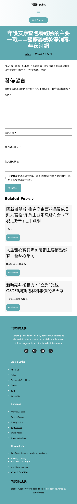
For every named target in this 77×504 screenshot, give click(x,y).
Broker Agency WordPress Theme (28, 488)
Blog (13, 390)
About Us (15, 369)
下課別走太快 (38, 5)
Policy (13, 375)
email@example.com (19, 466)
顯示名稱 (10, 133)
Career (14, 385)
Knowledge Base (18, 411)
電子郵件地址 (13, 147)
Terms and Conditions (20, 380)
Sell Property (38, 20)
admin (28, 54)
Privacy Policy (17, 422)
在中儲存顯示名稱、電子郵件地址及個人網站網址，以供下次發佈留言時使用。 (39, 177)
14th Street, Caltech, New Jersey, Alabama (29, 453)
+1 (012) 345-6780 (19, 472)
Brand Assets (16, 432)
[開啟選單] (38, 12)
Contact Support (18, 417)
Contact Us (15, 396)
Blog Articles (16, 427)
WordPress (38, 492)
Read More (14, 238)
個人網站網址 (12, 161)
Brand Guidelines (18, 438)
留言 (8, 95)
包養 (67, 66)
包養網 (56, 66)
